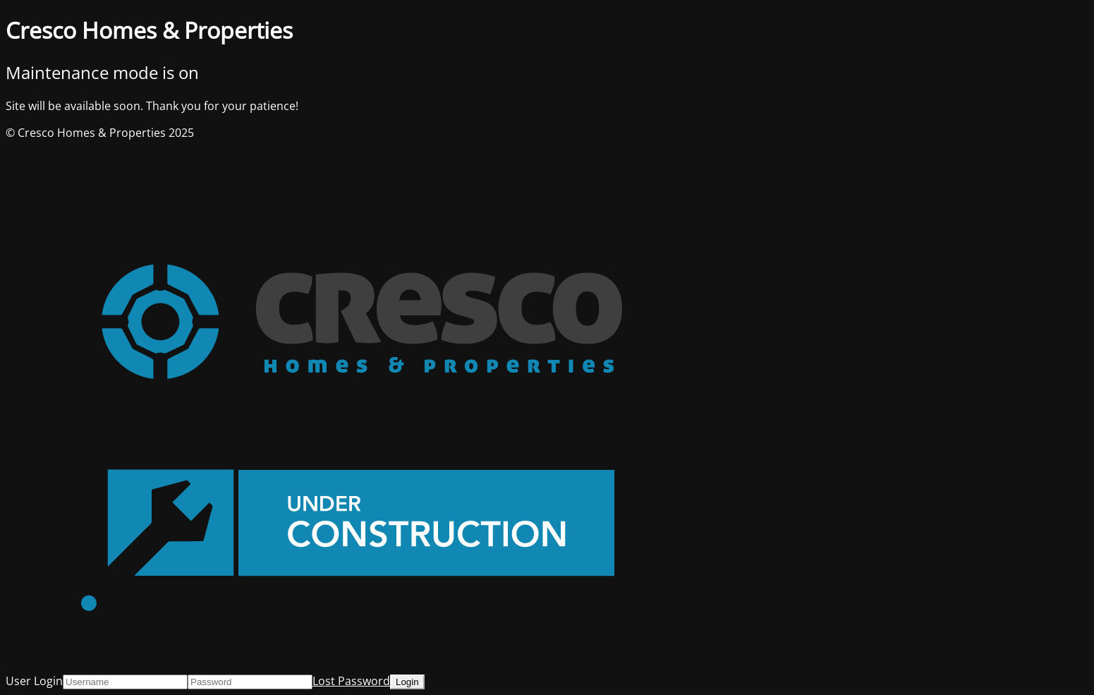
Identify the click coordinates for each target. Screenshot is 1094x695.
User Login (34, 681)
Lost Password (351, 681)
